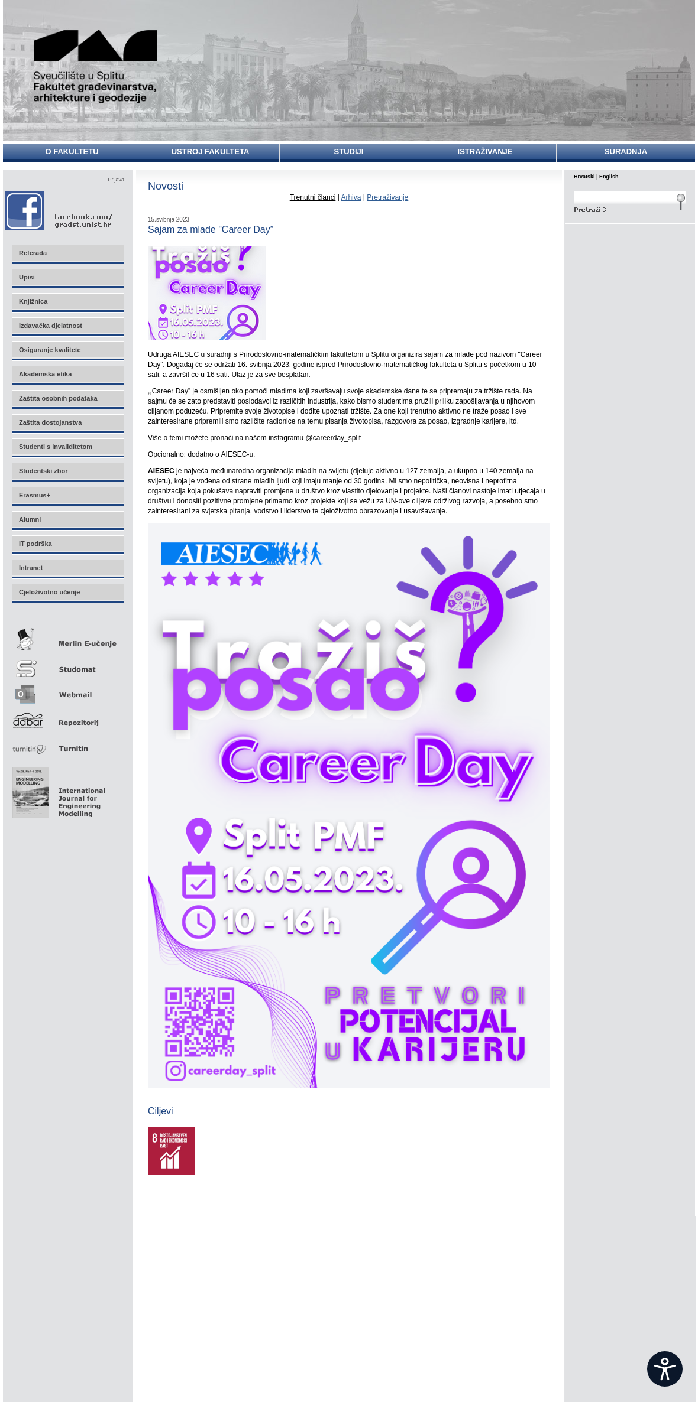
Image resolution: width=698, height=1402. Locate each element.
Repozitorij (67, 717)
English (609, 177)
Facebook (59, 211)
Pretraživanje (387, 197)
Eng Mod (57, 789)
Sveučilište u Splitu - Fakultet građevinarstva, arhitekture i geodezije (96, 66)
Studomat (67, 663)
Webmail (67, 690)
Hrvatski (584, 177)
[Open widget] (665, 1369)
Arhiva (351, 197)
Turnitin (67, 743)
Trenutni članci (313, 197)
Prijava (116, 180)
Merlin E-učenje (67, 637)
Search (630, 208)
